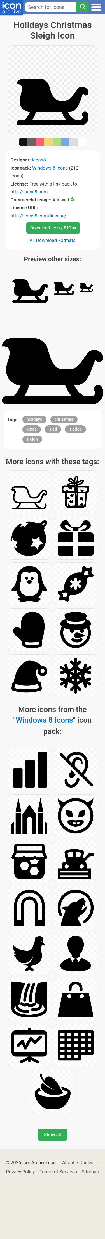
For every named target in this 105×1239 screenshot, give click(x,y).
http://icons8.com (29, 191)
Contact (87, 1162)
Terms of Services (58, 1171)
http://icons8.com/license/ (39, 215)
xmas (32, 429)
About (68, 1162)
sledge (75, 429)
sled (53, 429)
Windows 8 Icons (50, 168)
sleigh (32, 439)
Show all (52, 1134)
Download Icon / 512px (53, 227)
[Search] (82, 7)
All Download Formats (52, 240)
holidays (34, 419)
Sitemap (90, 1171)
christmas (64, 419)
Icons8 (39, 160)
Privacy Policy (20, 1171)
